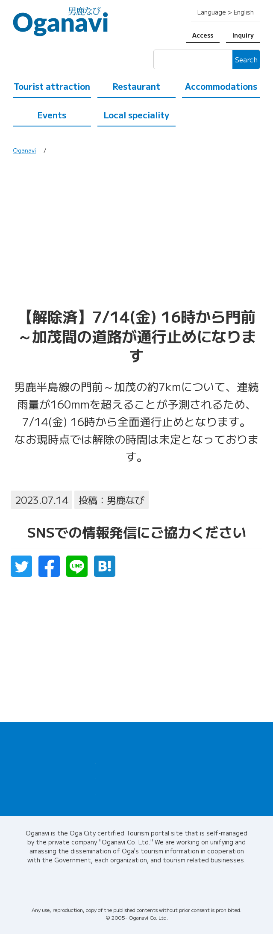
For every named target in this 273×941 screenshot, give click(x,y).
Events (51, 115)
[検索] (192, 59)
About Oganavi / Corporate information (137, 882)
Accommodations (221, 86)
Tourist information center (218, 763)
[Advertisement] (136, 234)
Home (21, 739)
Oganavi (24, 150)
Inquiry (243, 35)
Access (202, 35)
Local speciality (136, 115)
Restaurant (136, 86)
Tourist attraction (52, 86)
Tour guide (193, 780)
